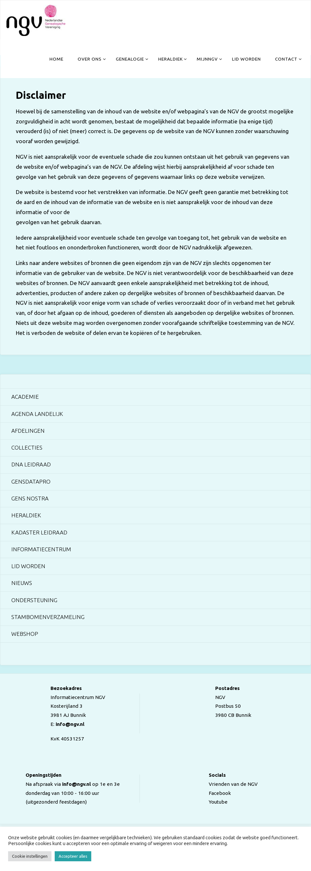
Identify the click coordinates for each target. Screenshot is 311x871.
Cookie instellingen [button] (30, 856)
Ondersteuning (34, 600)
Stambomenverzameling (47, 617)
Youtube (218, 802)
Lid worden (28, 566)
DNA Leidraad (31, 464)
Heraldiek (26, 515)
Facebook (220, 793)
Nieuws (21, 583)
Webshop (24, 634)
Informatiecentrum (41, 549)
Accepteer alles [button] (73, 856)
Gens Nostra (30, 498)
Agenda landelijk (37, 414)
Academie (25, 397)
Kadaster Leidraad (39, 532)
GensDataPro (30, 481)
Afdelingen (28, 431)
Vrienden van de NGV (233, 784)
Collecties (26, 447)
